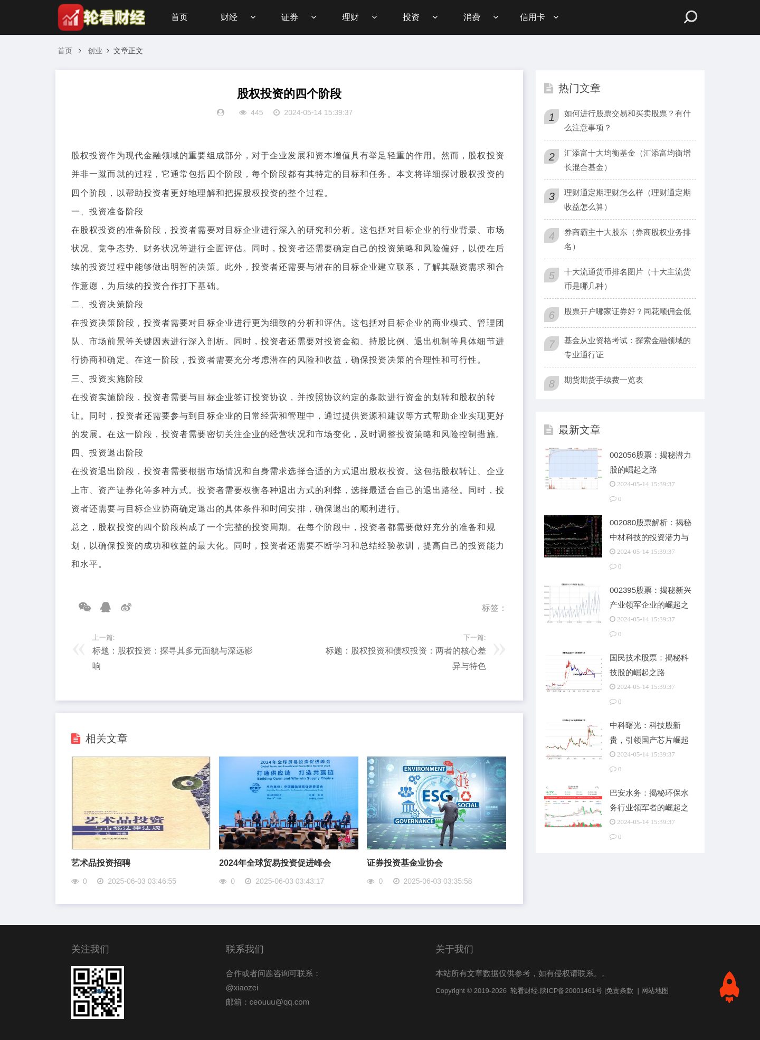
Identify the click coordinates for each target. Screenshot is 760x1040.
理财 (350, 17)
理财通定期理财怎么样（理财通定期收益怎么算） (627, 199)
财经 (229, 17)
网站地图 (655, 991)
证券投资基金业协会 (405, 862)
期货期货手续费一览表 (603, 379)
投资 (411, 17)
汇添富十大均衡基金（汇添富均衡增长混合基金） (627, 160)
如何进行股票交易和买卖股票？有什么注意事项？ (627, 120)
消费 (471, 17)
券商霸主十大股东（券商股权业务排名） (627, 239)
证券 (289, 17)
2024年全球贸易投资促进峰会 (275, 862)
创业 (95, 50)
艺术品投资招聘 (100, 862)
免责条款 (619, 991)
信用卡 (532, 17)
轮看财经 (524, 991)
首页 (179, 17)
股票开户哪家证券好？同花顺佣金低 (627, 311)
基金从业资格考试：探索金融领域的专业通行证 (627, 347)
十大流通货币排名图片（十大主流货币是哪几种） (627, 278)
